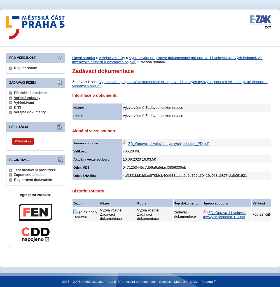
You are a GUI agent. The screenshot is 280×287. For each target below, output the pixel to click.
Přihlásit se (23, 141)
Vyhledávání (24, 103)
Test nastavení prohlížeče (35, 170)
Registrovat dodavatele (33, 180)
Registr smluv (25, 68)
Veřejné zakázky (27, 98)
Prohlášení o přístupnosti (137, 281)
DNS (17, 107)
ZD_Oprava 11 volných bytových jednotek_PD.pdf (168, 144)
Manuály (180, 281)
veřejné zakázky (112, 58)
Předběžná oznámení (31, 93)
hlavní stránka (83, 58)
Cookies (165, 281)
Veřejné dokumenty (30, 112)
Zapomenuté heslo (29, 175)
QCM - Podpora (201, 281)
